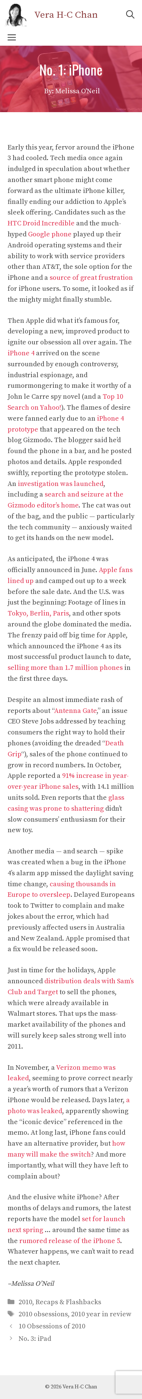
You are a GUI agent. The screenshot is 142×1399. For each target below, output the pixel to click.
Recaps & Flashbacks (68, 1302)
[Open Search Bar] (130, 15)
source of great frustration (91, 277)
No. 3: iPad (35, 1338)
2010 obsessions (43, 1314)
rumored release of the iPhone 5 (69, 1241)
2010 (25, 1302)
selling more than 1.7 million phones (65, 667)
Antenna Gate (75, 710)
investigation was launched (60, 484)
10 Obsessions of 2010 (52, 1326)
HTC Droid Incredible (41, 223)
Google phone (50, 234)
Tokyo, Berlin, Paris (38, 613)
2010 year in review (101, 1314)
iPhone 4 (21, 353)
